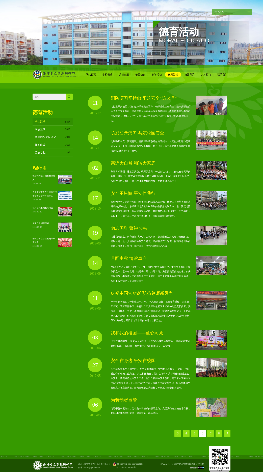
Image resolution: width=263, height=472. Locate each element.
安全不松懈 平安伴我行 (133, 193)
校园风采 (190, 74)
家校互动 (52, 129)
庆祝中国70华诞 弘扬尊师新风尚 (142, 293)
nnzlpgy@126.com (92, 467)
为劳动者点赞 (124, 400)
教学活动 (157, 74)
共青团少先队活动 (52, 137)
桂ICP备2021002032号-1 (126, 467)
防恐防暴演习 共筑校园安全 (137, 133)
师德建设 (52, 145)
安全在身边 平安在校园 (133, 360)
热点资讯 (39, 168)
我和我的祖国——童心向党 (137, 332)
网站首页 (91, 74)
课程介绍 (124, 74)
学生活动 (52, 121)
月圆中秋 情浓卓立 (129, 258)
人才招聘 (206, 74)
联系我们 (222, 74)
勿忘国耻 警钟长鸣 (129, 228)
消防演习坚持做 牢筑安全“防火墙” (144, 98)
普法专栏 (52, 152)
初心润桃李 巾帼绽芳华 (43, 208)
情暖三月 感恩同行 (41, 223)
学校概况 (107, 74)
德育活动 (173, 74)
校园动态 (140, 74)
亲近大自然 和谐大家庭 (133, 163)
